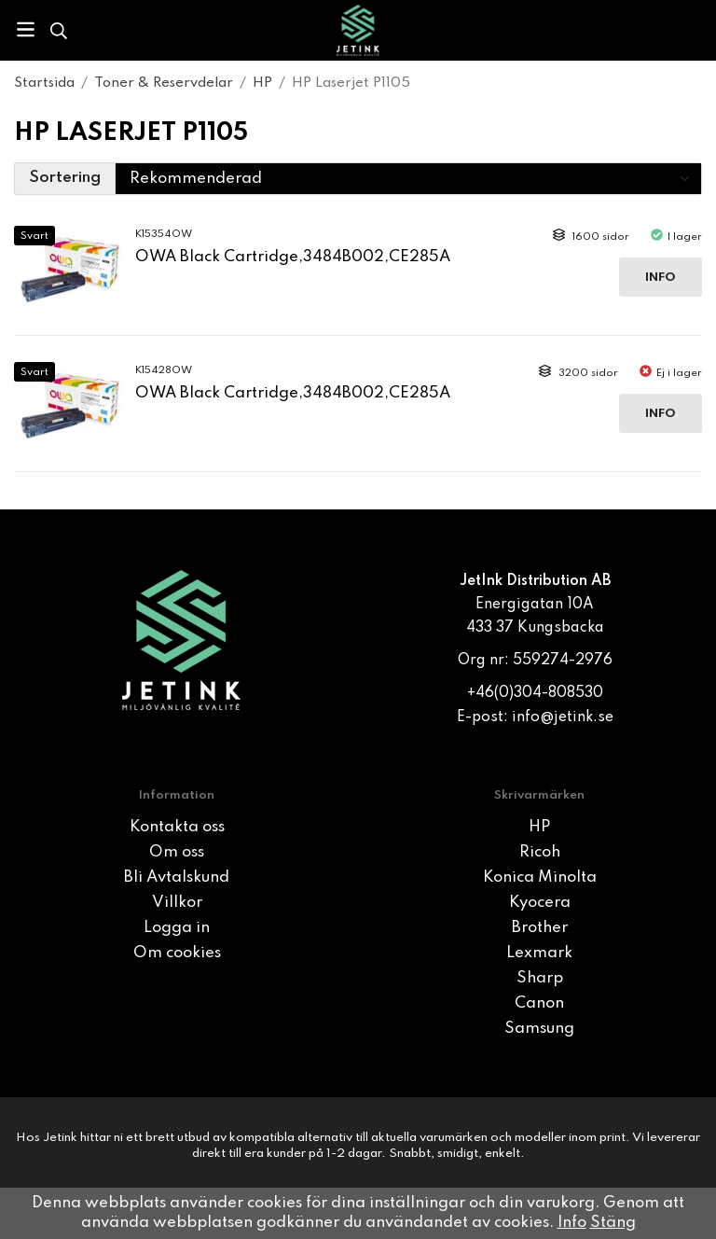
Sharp (539, 978)
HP (539, 827)
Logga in (177, 928)
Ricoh (539, 852)
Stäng (613, 1223)
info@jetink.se (562, 717)
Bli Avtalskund (176, 877)
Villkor (177, 903)
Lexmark (539, 953)
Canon (539, 1003)
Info (660, 277)
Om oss (176, 852)
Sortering (65, 178)
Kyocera (540, 903)
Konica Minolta (540, 877)
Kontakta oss (177, 827)
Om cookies (177, 953)
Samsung (539, 1029)
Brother (540, 928)
